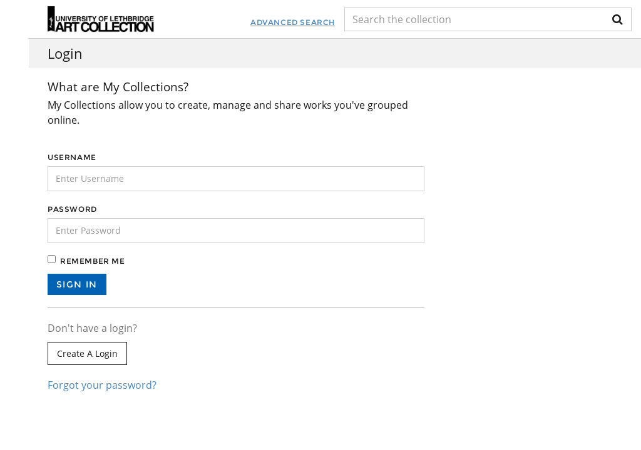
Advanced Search (292, 22)
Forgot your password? (102, 385)
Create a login (87, 353)
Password (72, 209)
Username (72, 157)
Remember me (92, 261)
